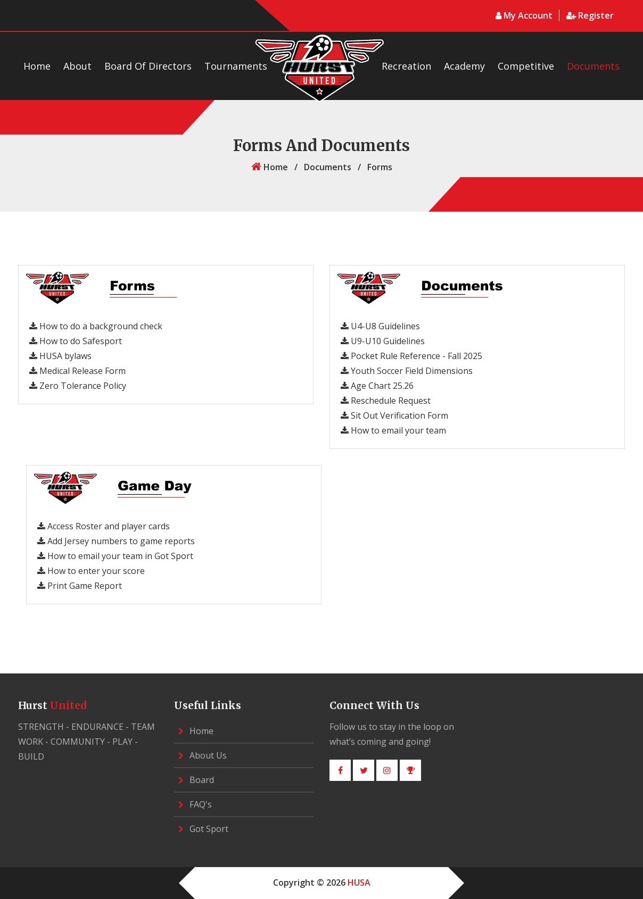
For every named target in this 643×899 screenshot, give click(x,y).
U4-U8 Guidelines (380, 326)
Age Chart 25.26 (377, 386)
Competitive (526, 66)
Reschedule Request (386, 400)
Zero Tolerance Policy (77, 386)
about (77, 66)
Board (196, 780)
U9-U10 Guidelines (383, 341)
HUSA (359, 882)
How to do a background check (95, 326)
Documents (593, 66)
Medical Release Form (77, 371)
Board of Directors (148, 66)
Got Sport (203, 829)
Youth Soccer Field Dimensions (407, 371)
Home (37, 66)
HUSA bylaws (60, 356)
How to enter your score (91, 571)
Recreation (406, 66)
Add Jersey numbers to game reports (116, 541)
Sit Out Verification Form (394, 415)
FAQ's (195, 804)
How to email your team (393, 430)
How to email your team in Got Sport (115, 556)
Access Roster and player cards (103, 526)
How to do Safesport (75, 341)
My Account (525, 15)
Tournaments (235, 66)
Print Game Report (79, 586)
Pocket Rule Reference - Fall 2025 (411, 356)
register (590, 15)
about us (202, 755)
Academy (464, 66)
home (269, 167)
